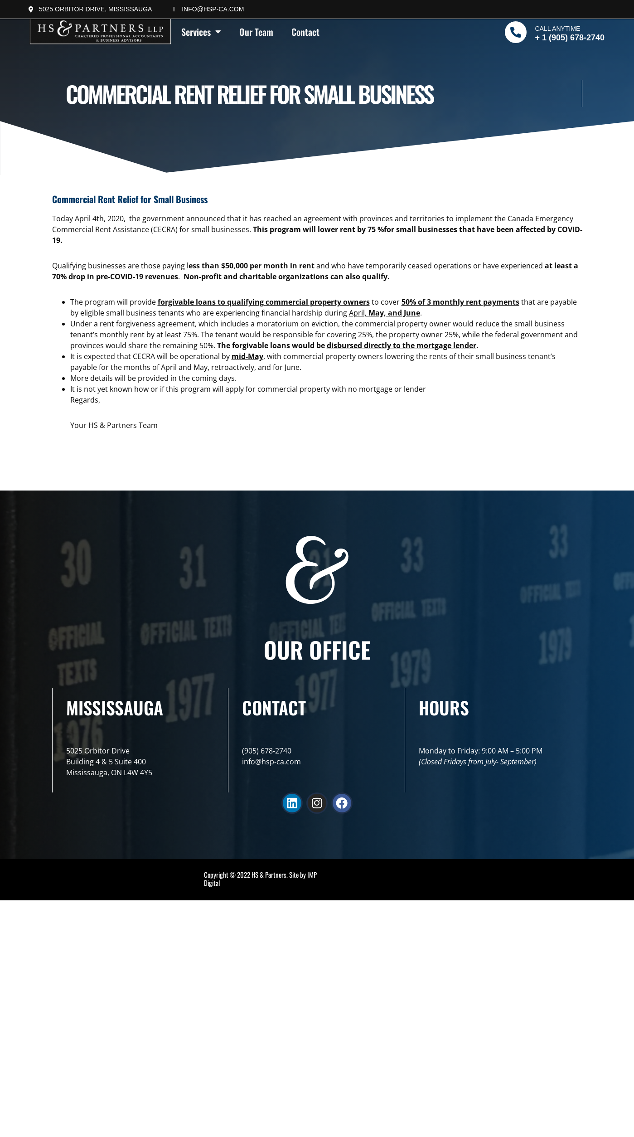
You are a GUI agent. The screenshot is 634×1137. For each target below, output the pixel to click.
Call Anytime (557, 28)
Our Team (256, 32)
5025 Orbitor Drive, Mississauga (95, 9)
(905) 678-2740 (266, 751)
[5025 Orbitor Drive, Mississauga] (31, 9)
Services (201, 32)
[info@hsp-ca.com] (174, 9)
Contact (305, 32)
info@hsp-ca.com (213, 9)
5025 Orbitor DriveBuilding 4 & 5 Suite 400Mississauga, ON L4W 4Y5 (109, 761)
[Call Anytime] (516, 32)
